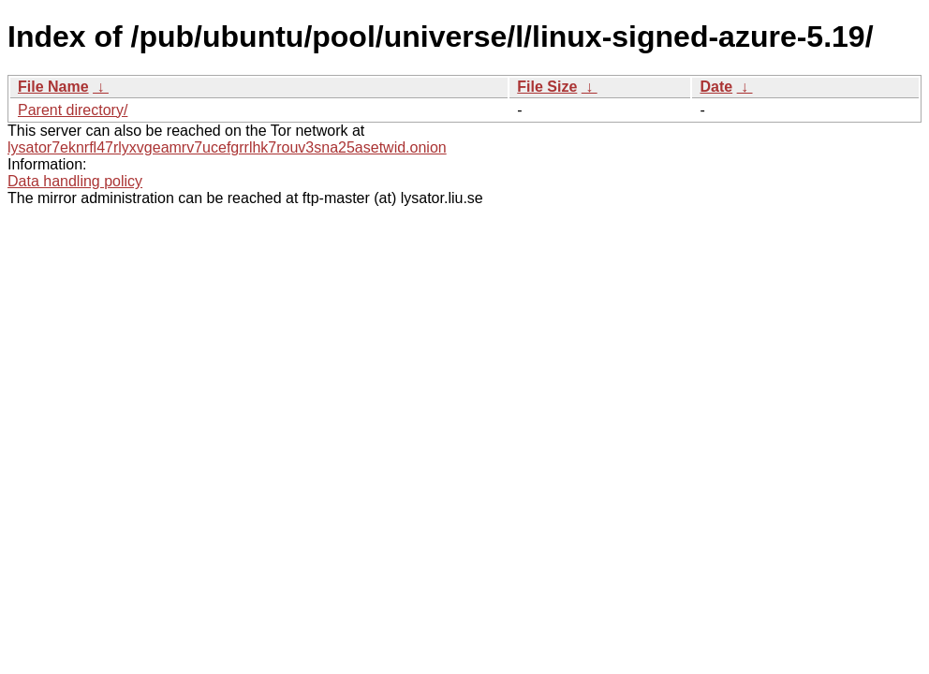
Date (716, 87)
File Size (547, 87)
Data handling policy (74, 181)
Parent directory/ (72, 110)
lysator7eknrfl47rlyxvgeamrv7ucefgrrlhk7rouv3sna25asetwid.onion (227, 147)
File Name (53, 87)
